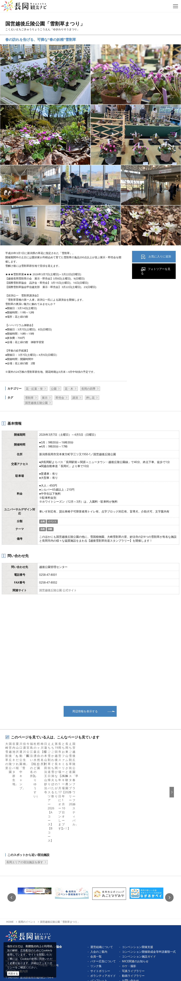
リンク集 (96, 904)
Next (169, 835)
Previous (11, 835)
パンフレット (98, 918)
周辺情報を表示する (85, 711)
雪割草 (29, 398)
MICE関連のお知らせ (135, 899)
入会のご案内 (98, 889)
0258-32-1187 (20, 899)
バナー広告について (103, 899)
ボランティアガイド (103, 913)
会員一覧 (96, 894)
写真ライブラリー (133, 909)
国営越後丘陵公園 (36, 403)
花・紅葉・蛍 (34, 389)
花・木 (69, 389)
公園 (54, 389)
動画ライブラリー (133, 913)
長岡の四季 (88, 389)
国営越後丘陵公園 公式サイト (58, 590)
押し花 (90, 398)
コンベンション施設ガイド (139, 894)
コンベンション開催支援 (137, 885)
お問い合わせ (130, 918)
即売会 (60, 398)
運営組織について (101, 885)
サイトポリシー (100, 909)
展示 (45, 398)
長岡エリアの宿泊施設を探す (24, 800)
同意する (13, 973)
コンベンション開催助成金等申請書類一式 (149, 889)
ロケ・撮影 (129, 904)
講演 (75, 398)
